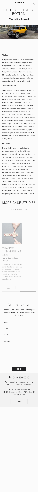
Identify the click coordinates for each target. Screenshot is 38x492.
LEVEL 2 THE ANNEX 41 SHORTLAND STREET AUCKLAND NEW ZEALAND (19, 392)
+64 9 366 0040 (20, 377)
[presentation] (19, 361)
